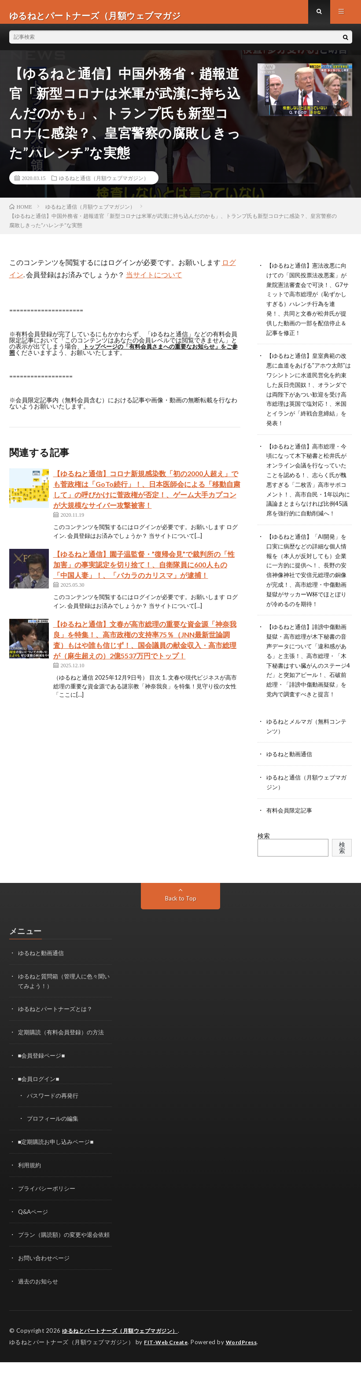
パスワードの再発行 (54, 1111)
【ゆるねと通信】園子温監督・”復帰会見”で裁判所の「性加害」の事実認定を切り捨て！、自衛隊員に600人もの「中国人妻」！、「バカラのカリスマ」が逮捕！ (144, 571)
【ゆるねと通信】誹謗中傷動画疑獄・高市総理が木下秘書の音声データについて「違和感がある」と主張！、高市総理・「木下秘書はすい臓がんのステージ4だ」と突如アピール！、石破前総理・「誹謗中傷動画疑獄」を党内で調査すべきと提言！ (308, 678)
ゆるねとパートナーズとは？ (58, 1026)
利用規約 (30, 1180)
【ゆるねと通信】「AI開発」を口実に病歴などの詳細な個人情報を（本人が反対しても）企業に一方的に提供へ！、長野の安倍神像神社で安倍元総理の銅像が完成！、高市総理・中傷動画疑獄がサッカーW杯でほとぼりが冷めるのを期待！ (306, 581)
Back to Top (180, 917)
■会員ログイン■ (40, 1095)
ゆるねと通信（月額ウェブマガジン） (104, 184)
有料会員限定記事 (291, 829)
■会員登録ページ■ (43, 1072)
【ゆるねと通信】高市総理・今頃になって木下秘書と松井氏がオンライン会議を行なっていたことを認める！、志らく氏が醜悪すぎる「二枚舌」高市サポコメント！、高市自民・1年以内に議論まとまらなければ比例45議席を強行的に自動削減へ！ (308, 484)
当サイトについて (154, 281)
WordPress (26, 1377)
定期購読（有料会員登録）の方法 (64, 1049)
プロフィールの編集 (54, 1134)
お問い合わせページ (46, 1281)
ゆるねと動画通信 (291, 774)
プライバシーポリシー (49, 1203)
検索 (264, 854)
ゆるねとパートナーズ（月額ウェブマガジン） (124, 1353)
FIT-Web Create (168, 1364)
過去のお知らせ (39, 1304)
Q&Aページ (34, 1226)
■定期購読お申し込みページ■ (58, 1157)
